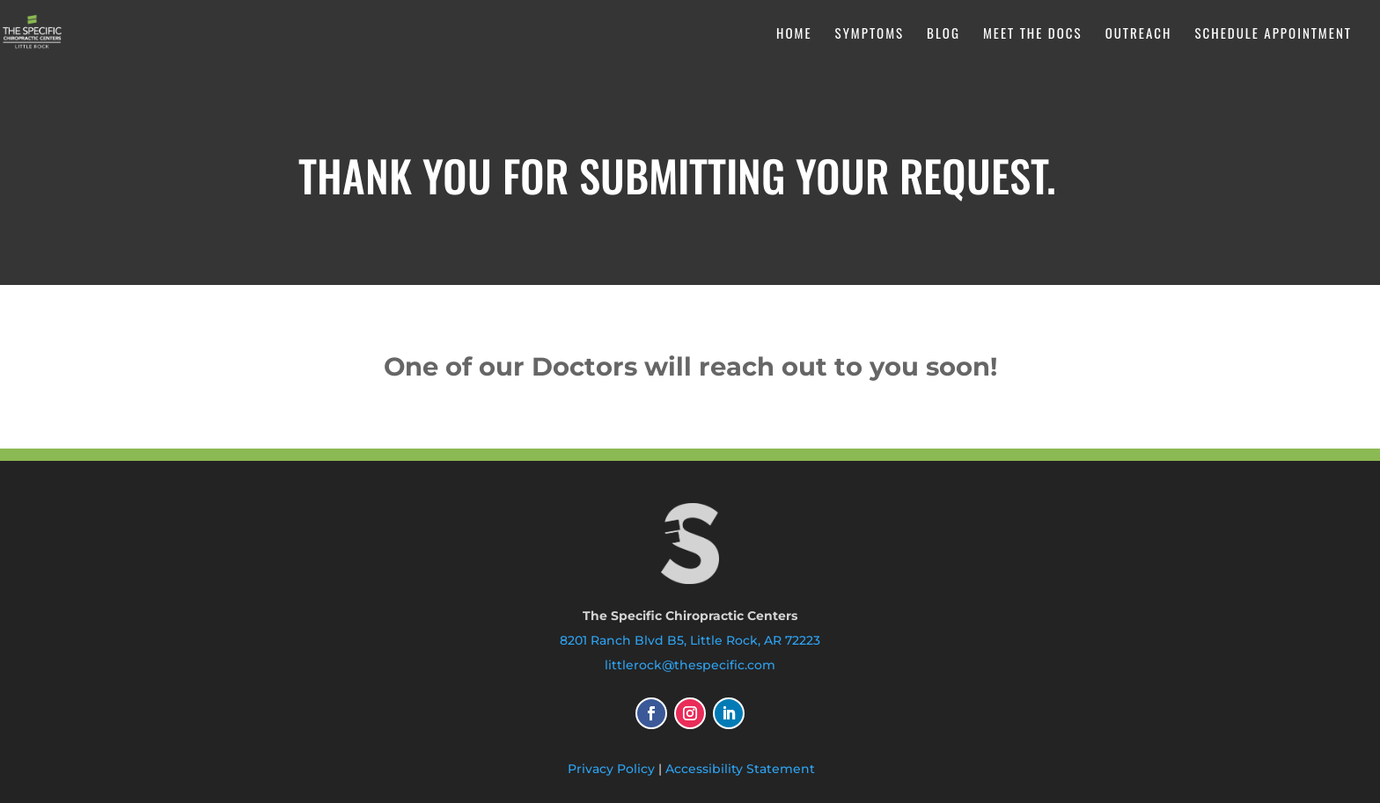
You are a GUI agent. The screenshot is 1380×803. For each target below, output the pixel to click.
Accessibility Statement (740, 769)
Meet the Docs (1033, 34)
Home (794, 34)
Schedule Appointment (1273, 34)
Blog (943, 34)
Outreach (1138, 34)
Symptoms (869, 34)
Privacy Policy (611, 769)
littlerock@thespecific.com (690, 665)
